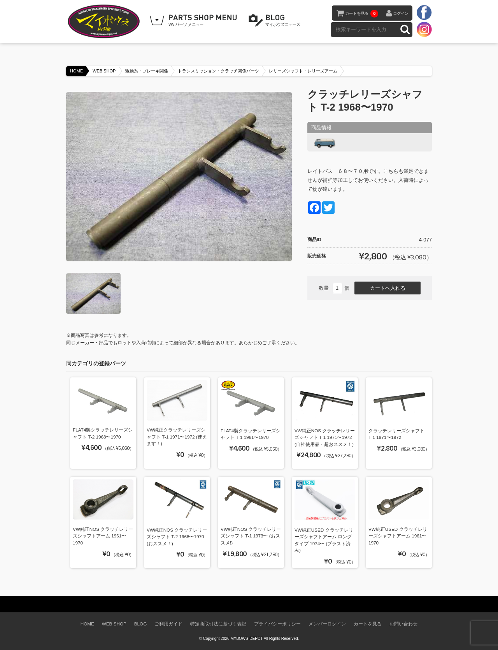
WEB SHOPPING (194, 21)
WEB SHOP (104, 71)
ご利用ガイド (168, 623)
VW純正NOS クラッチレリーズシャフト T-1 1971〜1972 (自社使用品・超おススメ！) (325, 437)
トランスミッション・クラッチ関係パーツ (218, 71)
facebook (424, 13)
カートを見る (361, 14)
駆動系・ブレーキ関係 (146, 71)
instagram (424, 29)
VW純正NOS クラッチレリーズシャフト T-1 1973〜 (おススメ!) (251, 536)
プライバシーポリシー (277, 623)
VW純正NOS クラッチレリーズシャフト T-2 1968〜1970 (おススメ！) (177, 536)
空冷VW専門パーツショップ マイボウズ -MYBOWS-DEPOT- (105, 21)
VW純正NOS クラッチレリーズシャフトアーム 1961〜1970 (103, 536)
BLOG (276, 21)
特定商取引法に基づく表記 (218, 623)
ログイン (401, 13)
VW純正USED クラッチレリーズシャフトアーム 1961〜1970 (397, 536)
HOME (76, 71)
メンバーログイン (327, 623)
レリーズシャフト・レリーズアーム (303, 71)
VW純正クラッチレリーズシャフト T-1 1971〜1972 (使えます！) (177, 436)
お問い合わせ (403, 623)
